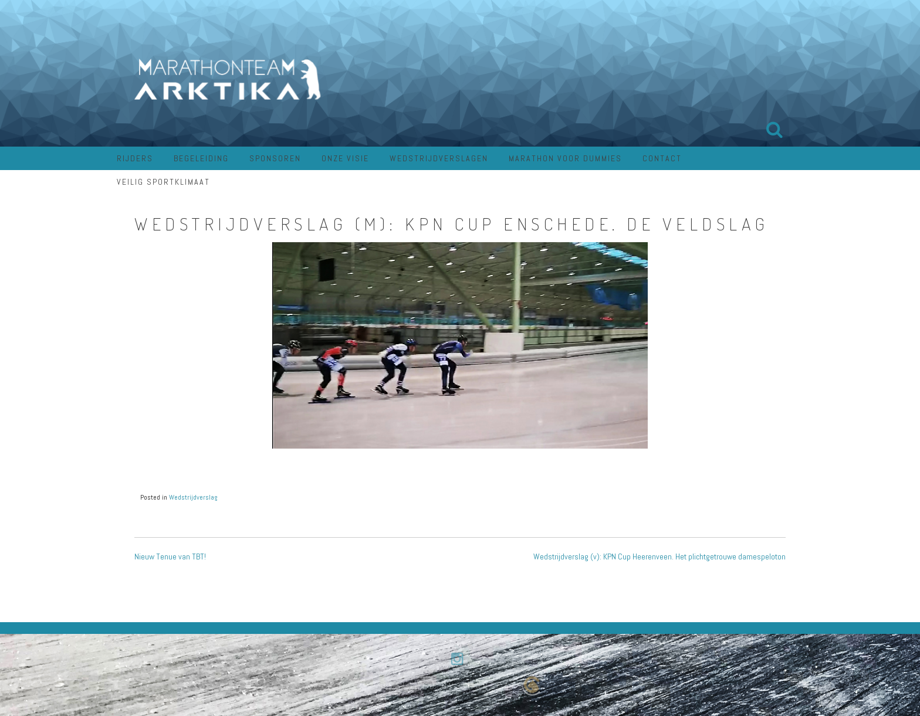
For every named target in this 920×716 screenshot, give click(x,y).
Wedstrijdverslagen (439, 158)
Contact (662, 158)
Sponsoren (275, 158)
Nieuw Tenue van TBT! (170, 556)
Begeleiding (201, 158)
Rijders (135, 158)
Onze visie (345, 158)
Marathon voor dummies (565, 158)
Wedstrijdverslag (193, 497)
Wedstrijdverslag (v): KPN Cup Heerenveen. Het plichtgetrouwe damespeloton (659, 556)
